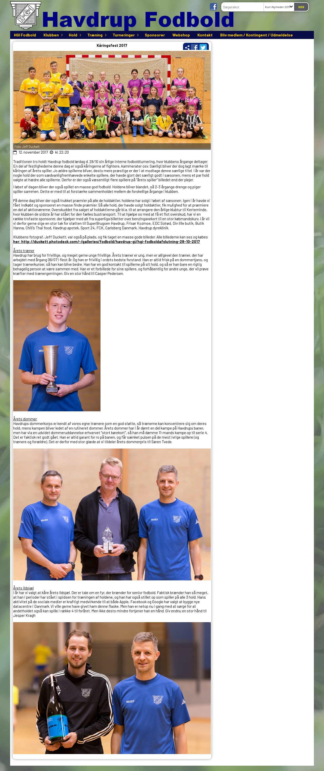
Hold (74, 34)
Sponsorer (155, 34)
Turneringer (125, 34)
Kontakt (205, 34)
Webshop (181, 34)
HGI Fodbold (25, 34)
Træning (96, 34)
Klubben (52, 34)
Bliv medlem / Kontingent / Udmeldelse (256, 34)
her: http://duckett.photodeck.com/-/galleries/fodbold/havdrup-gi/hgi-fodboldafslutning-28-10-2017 (106, 241)
